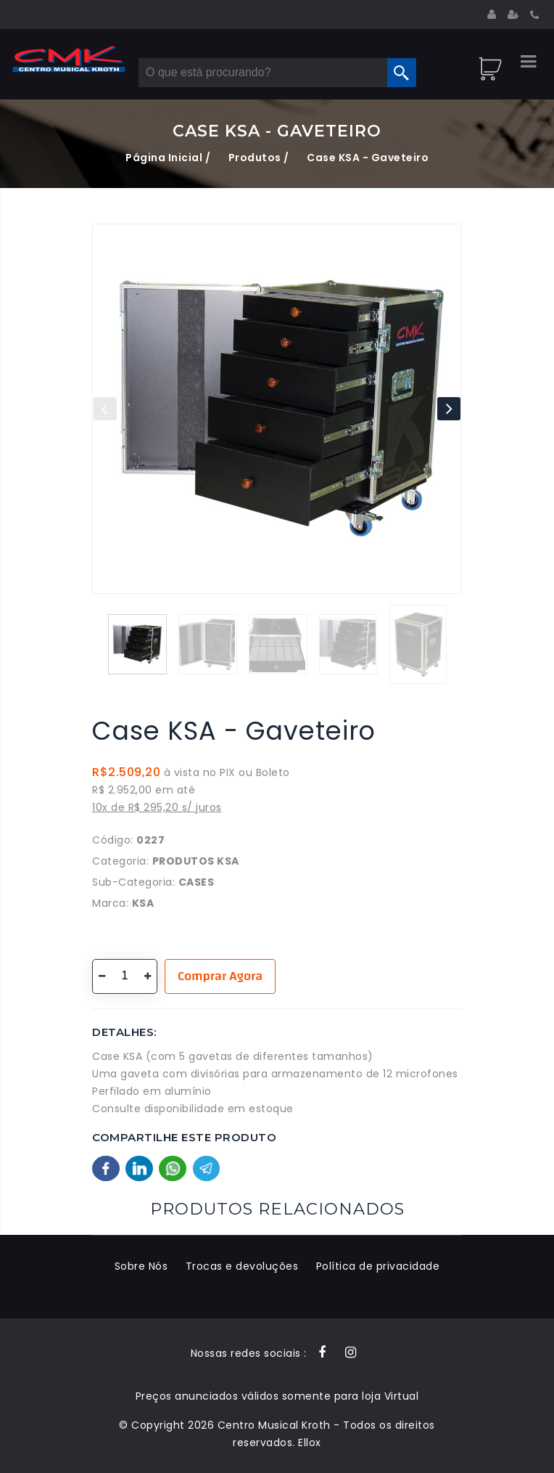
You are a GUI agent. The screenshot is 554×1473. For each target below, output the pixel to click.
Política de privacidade (378, 1266)
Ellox (309, 1442)
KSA (143, 903)
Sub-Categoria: (133, 882)
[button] (448, 408)
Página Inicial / (167, 157)
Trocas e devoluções (242, 1266)
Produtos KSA (195, 861)
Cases (196, 882)
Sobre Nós (141, 1266)
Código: (112, 840)
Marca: (110, 903)
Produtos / (258, 157)
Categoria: (120, 861)
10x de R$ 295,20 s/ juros (157, 807)
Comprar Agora (220, 976)
